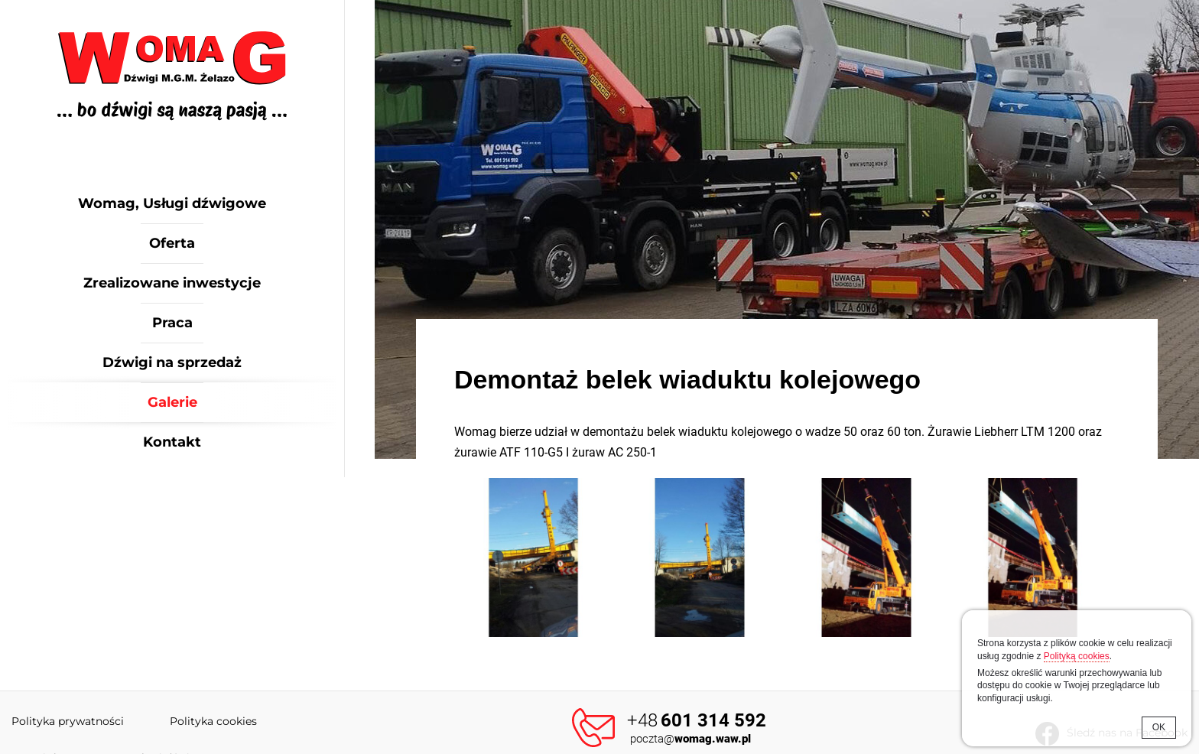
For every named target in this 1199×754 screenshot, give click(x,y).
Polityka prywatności (67, 721)
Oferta (172, 243)
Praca (172, 322)
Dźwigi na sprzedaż (172, 362)
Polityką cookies (1077, 656)
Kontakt (172, 442)
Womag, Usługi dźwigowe (172, 203)
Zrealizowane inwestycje (172, 283)
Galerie (172, 402)
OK (1158, 727)
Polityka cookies (213, 721)
